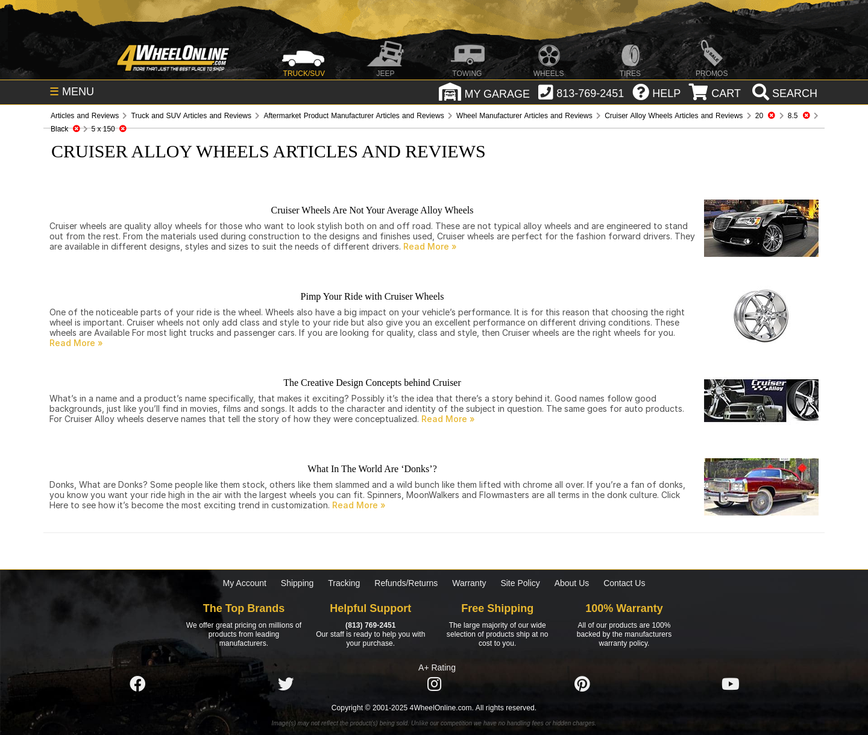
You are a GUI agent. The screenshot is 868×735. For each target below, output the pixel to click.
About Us (572, 583)
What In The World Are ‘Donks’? (372, 469)
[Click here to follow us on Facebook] (137, 684)
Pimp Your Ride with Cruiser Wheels (372, 296)
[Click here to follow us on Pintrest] (582, 684)
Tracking (344, 583)
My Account (244, 583)
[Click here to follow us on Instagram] (434, 684)
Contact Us (624, 583)
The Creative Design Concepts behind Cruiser (372, 382)
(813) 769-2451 (370, 625)
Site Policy (519, 583)
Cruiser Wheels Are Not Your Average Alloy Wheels (372, 210)
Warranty (469, 583)
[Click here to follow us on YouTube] (731, 684)
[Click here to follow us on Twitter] (286, 684)
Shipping (297, 583)
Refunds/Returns (406, 583)
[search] (783, 93)
